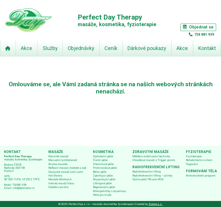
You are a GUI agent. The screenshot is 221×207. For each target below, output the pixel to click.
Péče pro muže (102, 194)
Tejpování (192, 164)
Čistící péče (100, 160)
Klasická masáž (58, 156)
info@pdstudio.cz (24, 187)
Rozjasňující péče (104, 179)
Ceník (110, 48)
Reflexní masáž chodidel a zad (67, 167)
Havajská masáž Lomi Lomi (65, 171)
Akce (26, 48)
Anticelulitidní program (201, 175)
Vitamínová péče (103, 164)
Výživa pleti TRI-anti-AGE (148, 179)
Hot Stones (55, 175)
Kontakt (207, 48)
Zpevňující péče (103, 175)
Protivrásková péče (105, 167)
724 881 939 (203, 34)
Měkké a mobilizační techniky (151, 156)
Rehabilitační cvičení (199, 160)
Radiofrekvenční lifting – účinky (152, 175)
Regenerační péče (104, 187)
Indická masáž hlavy (61, 183)
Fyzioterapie (194, 156)
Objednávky (81, 48)
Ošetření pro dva (58, 187)
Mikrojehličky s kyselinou (109, 191)
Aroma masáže (58, 164)
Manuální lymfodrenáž (62, 160)
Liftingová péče (102, 183)
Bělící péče (99, 171)
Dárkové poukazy (146, 48)
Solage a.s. (155, 204)
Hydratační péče (103, 156)
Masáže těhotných (60, 179)
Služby (50, 48)
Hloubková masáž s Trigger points (153, 160)
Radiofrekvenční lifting (146, 171)
